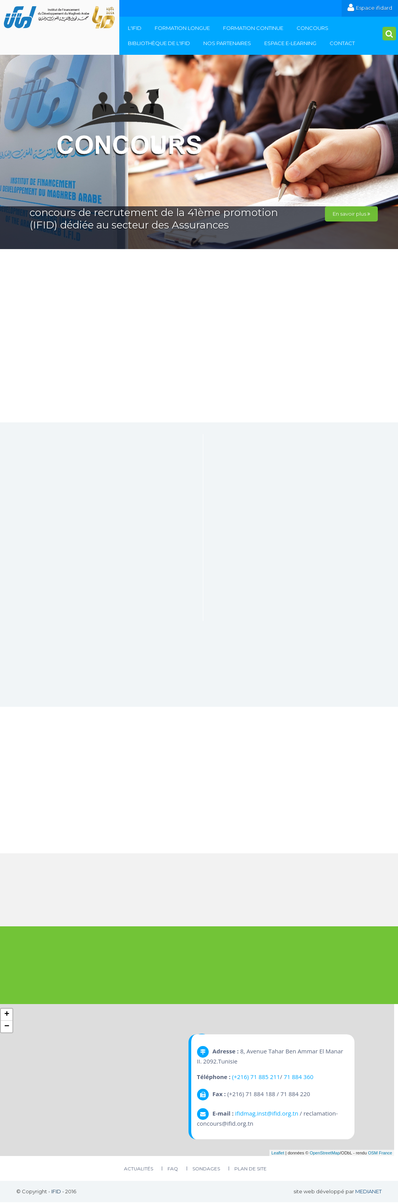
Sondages (206, 1169)
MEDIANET (368, 1192)
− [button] (6, 1027)
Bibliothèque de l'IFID (159, 43)
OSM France (380, 1153)
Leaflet (277, 1153)
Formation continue (253, 28)
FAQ (173, 1169)
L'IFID (134, 28)
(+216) (241, 1077)
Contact (342, 43)
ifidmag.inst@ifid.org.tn (266, 1114)
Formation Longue (182, 28)
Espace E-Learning (290, 43)
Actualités (138, 1169)
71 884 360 (298, 1077)
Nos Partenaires (227, 43)
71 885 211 (265, 1077)
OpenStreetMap (325, 1153)
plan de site (250, 1169)
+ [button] (6, 1015)
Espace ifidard (369, 7)
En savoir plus (351, 214)
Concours (312, 28)
